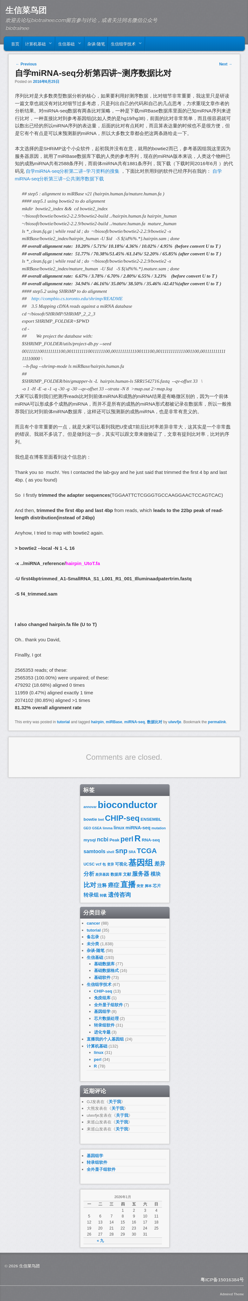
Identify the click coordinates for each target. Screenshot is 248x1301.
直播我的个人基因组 (105, 1039)
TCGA (147, 851)
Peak (114, 840)
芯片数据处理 (106, 1018)
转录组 (91, 895)
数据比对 (154, 722)
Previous (26, 64)
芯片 (157, 885)
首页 (15, 43)
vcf (98, 864)
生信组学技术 (125, 45)
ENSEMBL (151, 819)
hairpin (97, 722)
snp (121, 851)
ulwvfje (174, 722)
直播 (128, 884)
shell (110, 852)
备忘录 (93, 936)
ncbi (102, 839)
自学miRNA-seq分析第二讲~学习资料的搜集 (72, 171)
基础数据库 (104, 963)
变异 (110, 864)
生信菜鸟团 (26, 10)
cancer (93, 923)
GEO (87, 828)
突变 (140, 886)
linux (119, 827)
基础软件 (102, 977)
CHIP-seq (122, 818)
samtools (94, 851)
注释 (102, 885)
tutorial (63, 722)
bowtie (90, 819)
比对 (90, 884)
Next (225, 64)
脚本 (148, 886)
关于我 (115, 1101)
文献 (127, 874)
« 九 (100, 1240)
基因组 (140, 862)
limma (108, 828)
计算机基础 (37, 45)
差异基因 (102, 874)
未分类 (93, 943)
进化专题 (102, 1032)
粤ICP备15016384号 (222, 1279)
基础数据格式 (106, 970)
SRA (132, 852)
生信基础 (68, 45)
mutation (158, 828)
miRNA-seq (134, 722)
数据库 (116, 874)
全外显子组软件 (108, 1004)
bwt (101, 819)
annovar (90, 807)
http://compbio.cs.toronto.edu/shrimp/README (77, 298)
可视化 (121, 864)
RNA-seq (151, 840)
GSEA (97, 828)
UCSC (89, 864)
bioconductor (127, 804)
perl (126, 839)
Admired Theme (232, 1294)
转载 (103, 895)
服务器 (140, 873)
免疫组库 (102, 997)
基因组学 (102, 1011)
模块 (156, 874)
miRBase (114, 722)
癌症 (113, 885)
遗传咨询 (119, 894)
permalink (217, 722)
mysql (90, 840)
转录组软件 (104, 1025)
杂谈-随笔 (96, 43)
